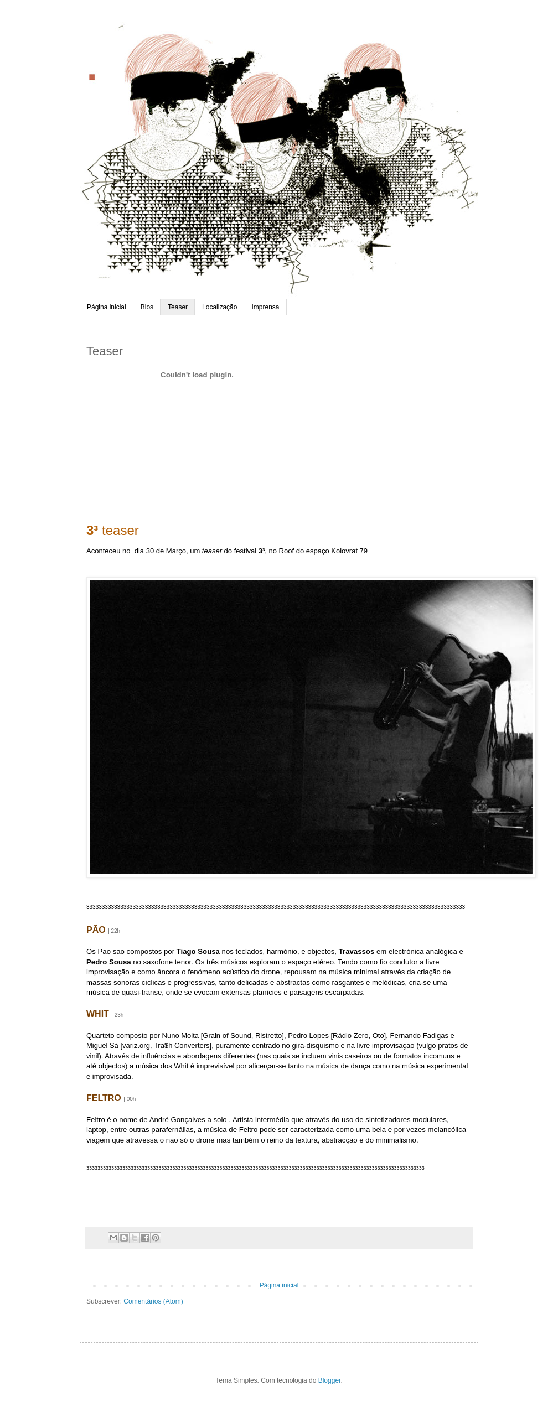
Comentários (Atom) (153, 1301)
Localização (219, 307)
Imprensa (265, 307)
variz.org (136, 1045)
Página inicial (106, 307)
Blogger (329, 1380)
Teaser (178, 307)
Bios (147, 307)
